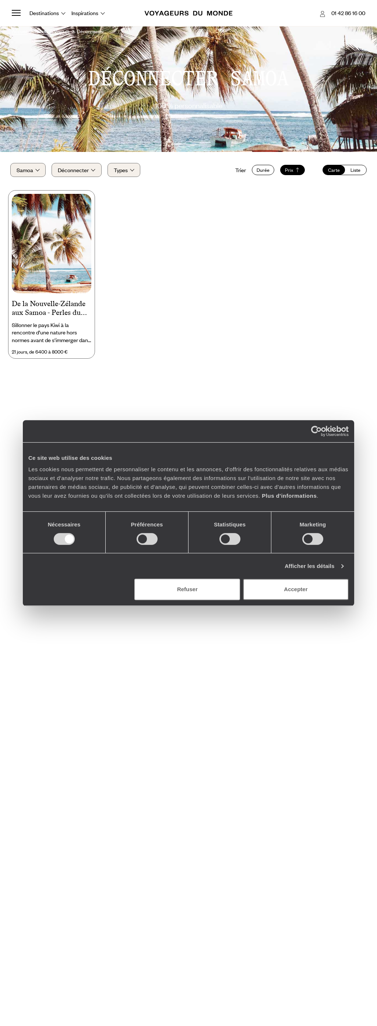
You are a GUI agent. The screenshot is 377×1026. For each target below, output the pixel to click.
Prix (291, 171)
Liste (354, 171)
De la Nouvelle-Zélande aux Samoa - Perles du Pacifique (48, 310)
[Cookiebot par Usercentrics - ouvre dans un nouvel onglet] (316, 431)
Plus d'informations (289, 496)
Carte (332, 171)
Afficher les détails (309, 566)
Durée (261, 171)
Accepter (295, 589)
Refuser (187, 589)
